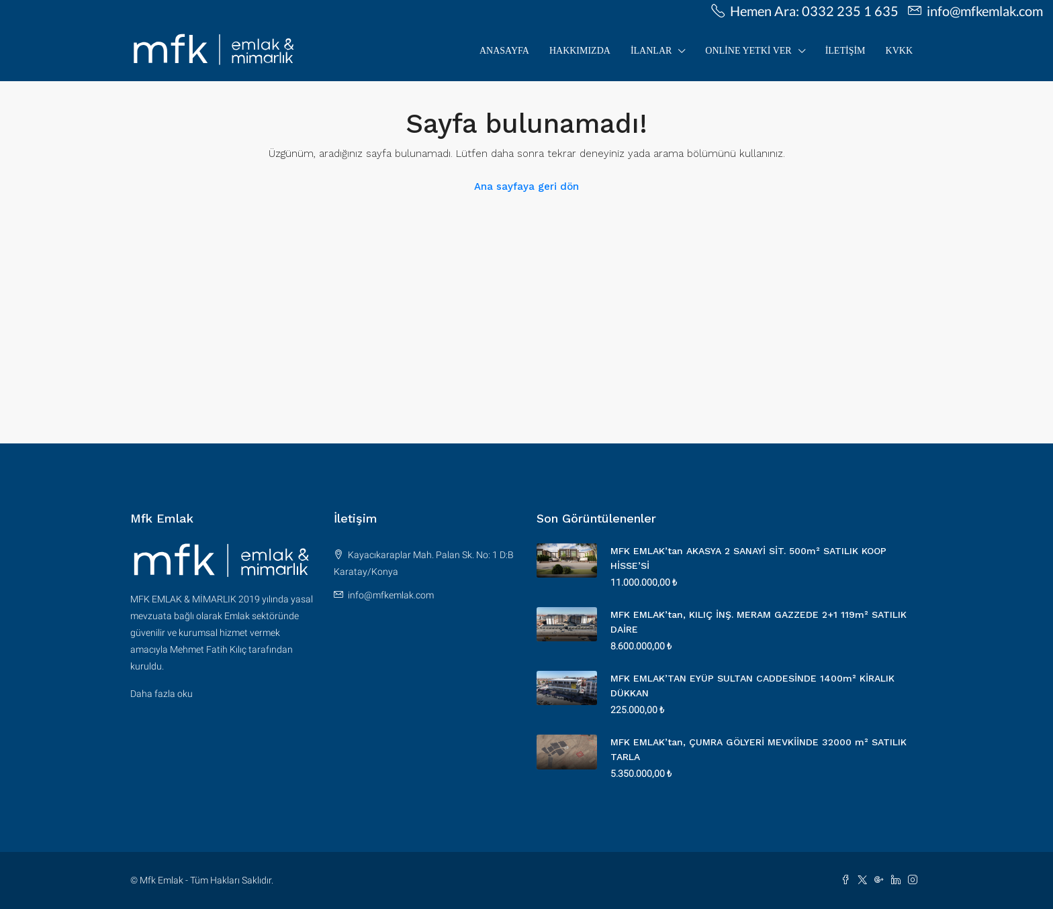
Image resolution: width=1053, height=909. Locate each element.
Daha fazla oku (161, 693)
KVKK (899, 51)
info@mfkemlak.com (391, 595)
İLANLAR (651, 51)
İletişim (845, 51)
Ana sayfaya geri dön (526, 186)
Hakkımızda (579, 51)
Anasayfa (504, 51)
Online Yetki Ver (748, 51)
